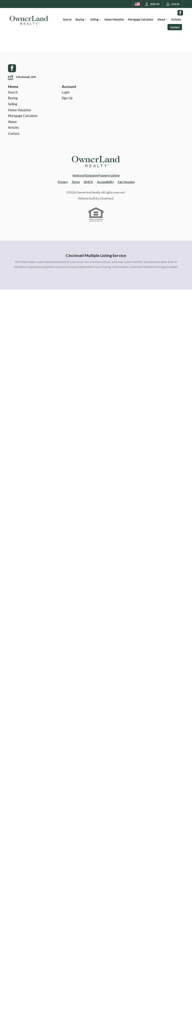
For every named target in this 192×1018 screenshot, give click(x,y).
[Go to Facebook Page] (180, 12)
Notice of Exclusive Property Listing (96, 175)
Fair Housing (126, 182)
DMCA (88, 182)
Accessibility (105, 182)
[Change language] (137, 3)
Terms (76, 182)
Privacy (63, 182)
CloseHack (107, 198)
